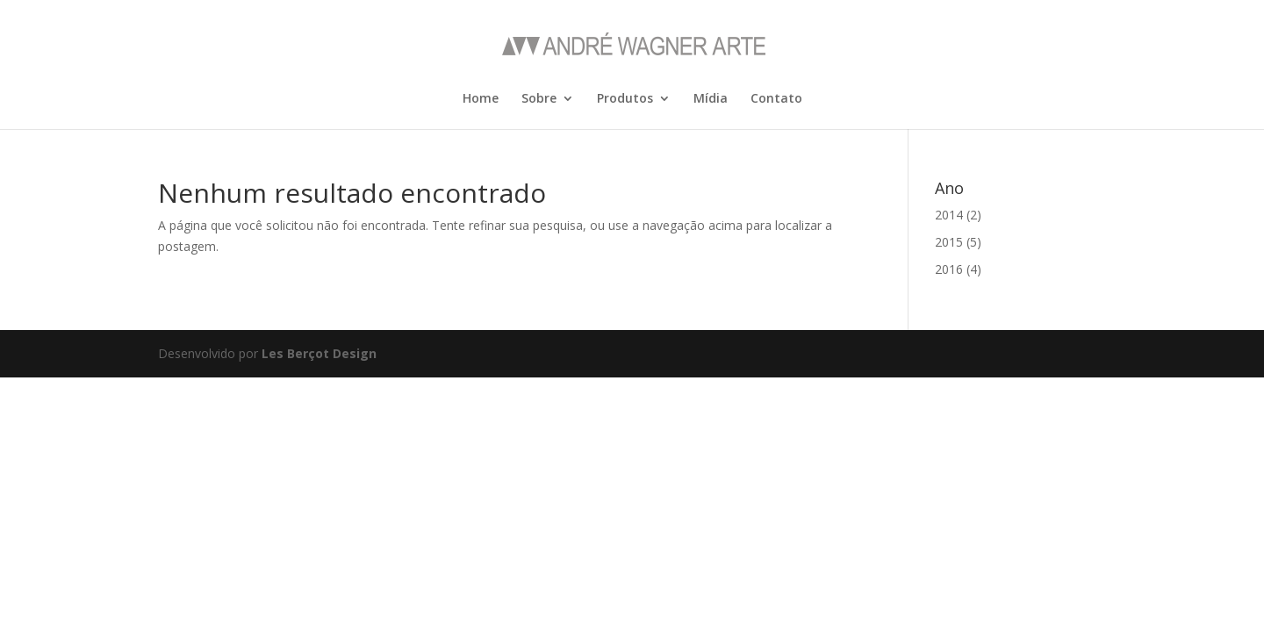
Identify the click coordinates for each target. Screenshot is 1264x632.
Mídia (710, 99)
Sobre (539, 99)
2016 (949, 269)
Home (481, 99)
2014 (949, 214)
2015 (949, 241)
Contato (776, 99)
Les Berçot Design (319, 353)
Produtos (625, 99)
